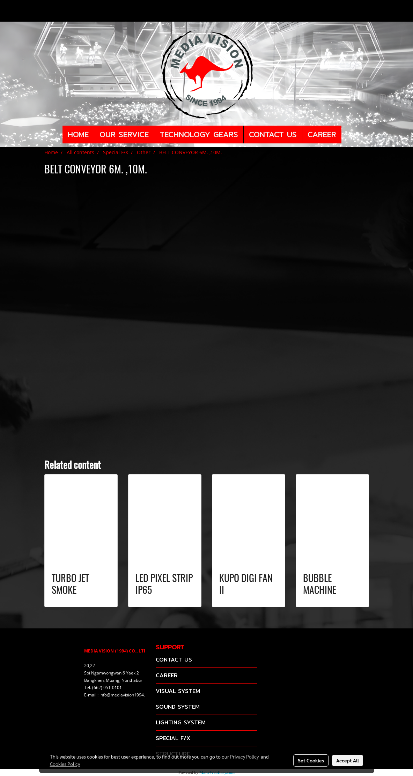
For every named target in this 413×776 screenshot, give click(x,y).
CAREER (322, 134)
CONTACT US (273, 134)
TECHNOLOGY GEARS (199, 134)
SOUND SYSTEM (178, 706)
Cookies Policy (65, 764)
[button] (348, 134)
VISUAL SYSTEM (178, 691)
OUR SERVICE (124, 134)
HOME (78, 134)
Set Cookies (311, 760)
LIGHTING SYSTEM (181, 722)
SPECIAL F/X (173, 738)
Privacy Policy (244, 756)
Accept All (347, 760)
